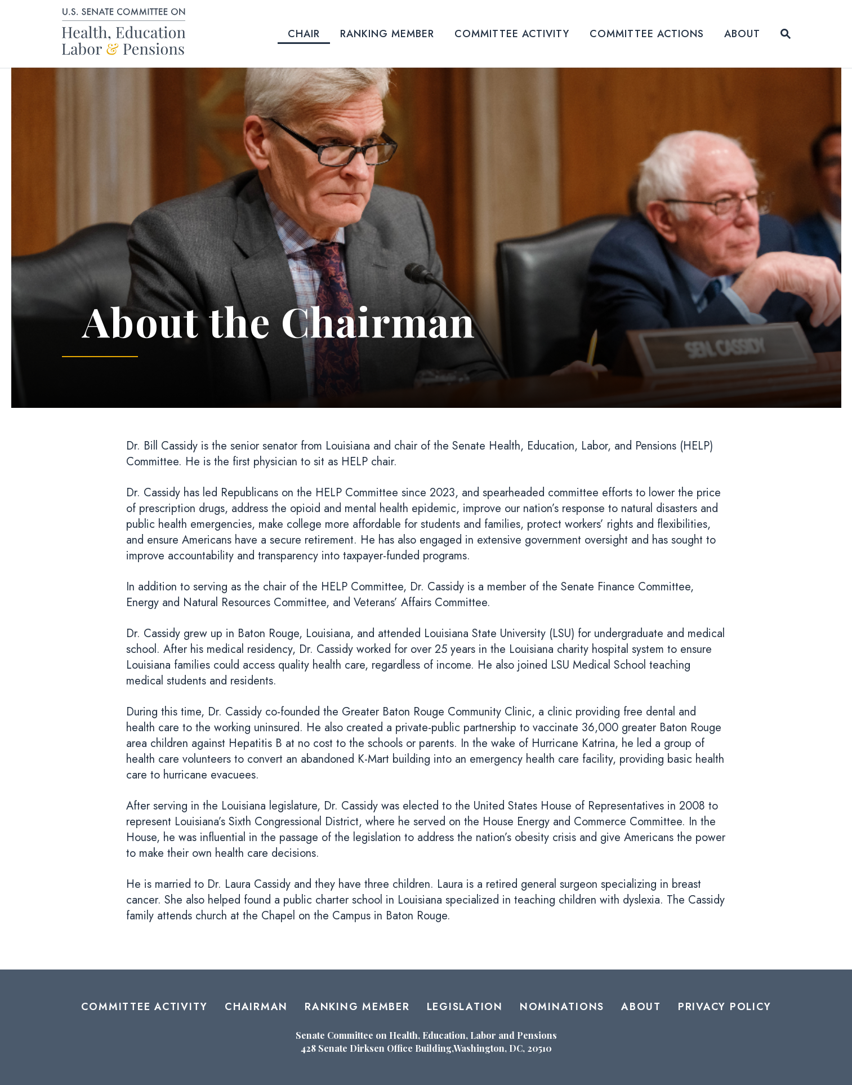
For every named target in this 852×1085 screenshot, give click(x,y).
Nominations (562, 1006)
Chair (304, 33)
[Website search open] (785, 34)
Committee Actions (647, 33)
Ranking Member (387, 33)
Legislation (465, 1006)
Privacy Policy (724, 1006)
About (742, 33)
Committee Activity (511, 33)
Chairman (256, 1006)
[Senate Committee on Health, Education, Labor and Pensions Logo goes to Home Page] (127, 33)
